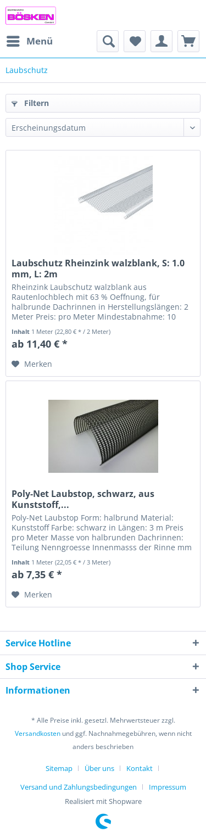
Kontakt (139, 768)
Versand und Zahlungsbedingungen (78, 787)
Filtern (30, 103)
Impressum (167, 787)
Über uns (99, 768)
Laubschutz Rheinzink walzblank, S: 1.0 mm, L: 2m (98, 269)
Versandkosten (37, 733)
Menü (30, 39)
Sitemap (59, 768)
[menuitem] (29, 41)
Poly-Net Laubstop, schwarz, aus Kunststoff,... (83, 499)
